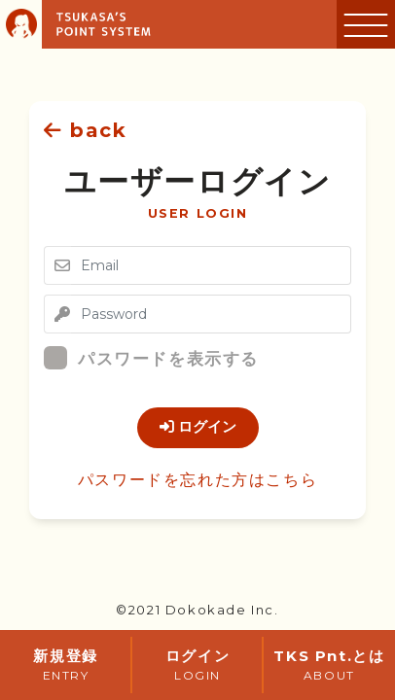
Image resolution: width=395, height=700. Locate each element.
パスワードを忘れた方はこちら (197, 480)
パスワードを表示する (158, 358)
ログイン (198, 427)
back (85, 130)
